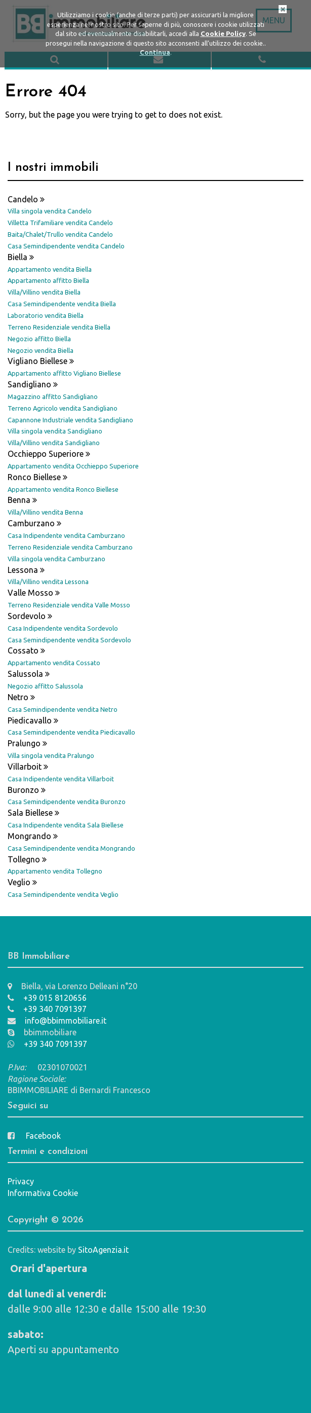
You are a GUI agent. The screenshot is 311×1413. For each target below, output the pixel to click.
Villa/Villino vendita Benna (45, 512)
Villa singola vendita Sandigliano (55, 430)
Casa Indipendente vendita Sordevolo (63, 628)
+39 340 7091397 (47, 1008)
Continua (155, 52)
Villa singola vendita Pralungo (51, 755)
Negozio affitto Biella (39, 338)
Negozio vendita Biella (40, 350)
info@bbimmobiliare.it (57, 1020)
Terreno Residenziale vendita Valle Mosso (69, 604)
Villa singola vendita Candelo (50, 210)
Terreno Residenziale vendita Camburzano (70, 547)
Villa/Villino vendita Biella (44, 292)
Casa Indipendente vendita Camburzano (66, 535)
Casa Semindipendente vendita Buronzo (67, 801)
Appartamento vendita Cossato (54, 662)
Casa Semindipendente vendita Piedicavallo (71, 732)
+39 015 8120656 (47, 997)
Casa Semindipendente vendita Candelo (66, 245)
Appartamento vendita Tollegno (55, 871)
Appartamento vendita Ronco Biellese (63, 489)
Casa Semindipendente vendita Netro (63, 709)
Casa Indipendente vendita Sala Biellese (66, 824)
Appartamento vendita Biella (50, 269)
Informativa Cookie (43, 1193)
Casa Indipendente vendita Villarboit (61, 778)
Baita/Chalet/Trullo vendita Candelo (60, 234)
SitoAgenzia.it (103, 1249)
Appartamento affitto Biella (48, 280)
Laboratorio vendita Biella (46, 315)
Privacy (21, 1181)
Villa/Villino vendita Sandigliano (54, 442)
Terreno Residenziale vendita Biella (59, 327)
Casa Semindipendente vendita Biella (62, 303)
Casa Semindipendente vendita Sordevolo (69, 639)
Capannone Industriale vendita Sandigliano (70, 419)
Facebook (34, 1135)
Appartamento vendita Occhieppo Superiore (73, 465)
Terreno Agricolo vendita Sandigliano (63, 408)
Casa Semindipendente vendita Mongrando (71, 848)
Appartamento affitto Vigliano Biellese (64, 373)
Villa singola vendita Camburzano (56, 558)
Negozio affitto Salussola (45, 686)
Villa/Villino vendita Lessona (48, 581)
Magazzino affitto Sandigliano (53, 396)
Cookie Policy (223, 33)
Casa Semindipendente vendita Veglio (63, 894)
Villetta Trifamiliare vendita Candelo (60, 222)
